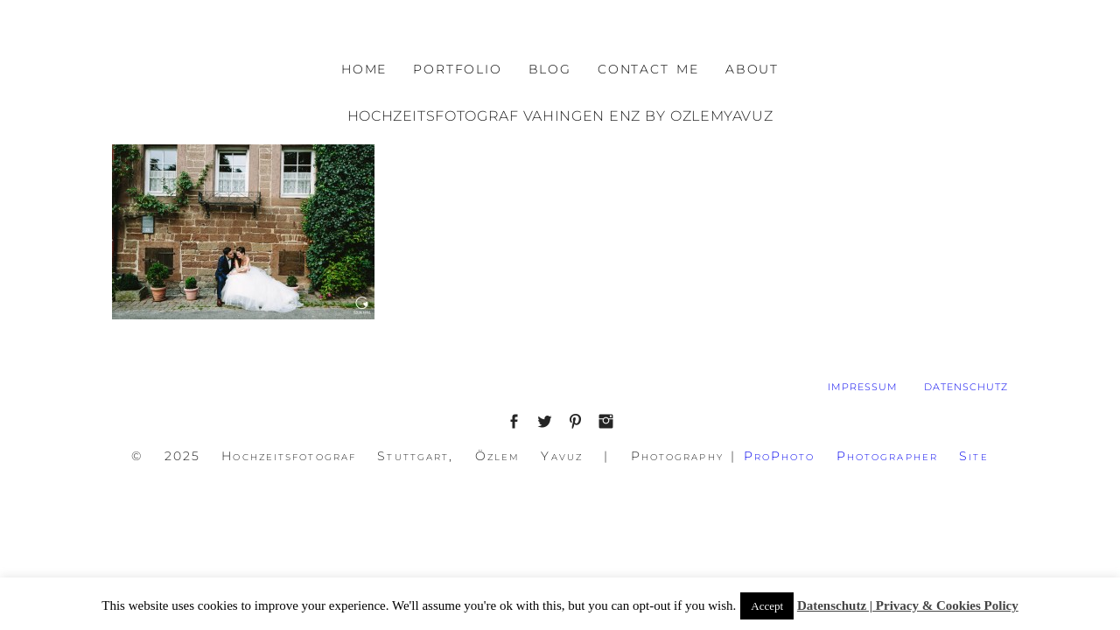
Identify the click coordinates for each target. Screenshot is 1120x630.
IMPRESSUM (863, 387)
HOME (364, 69)
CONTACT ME (648, 69)
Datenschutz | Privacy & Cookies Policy (907, 605)
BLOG (549, 69)
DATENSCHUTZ (966, 387)
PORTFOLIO (457, 69)
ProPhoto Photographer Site (866, 456)
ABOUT (752, 69)
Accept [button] (767, 605)
